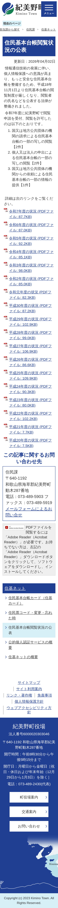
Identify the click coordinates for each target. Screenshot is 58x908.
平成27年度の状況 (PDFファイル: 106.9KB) (30, 348)
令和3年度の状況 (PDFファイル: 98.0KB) (31, 268)
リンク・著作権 (19, 695)
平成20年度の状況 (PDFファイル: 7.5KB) (30, 443)
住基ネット (48, 29)
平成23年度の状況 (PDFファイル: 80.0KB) (30, 402)
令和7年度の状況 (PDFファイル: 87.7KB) (31, 214)
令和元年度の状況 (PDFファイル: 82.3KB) (30, 295)
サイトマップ (29, 683)
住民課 (30, 29)
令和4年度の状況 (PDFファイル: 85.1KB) (31, 254)
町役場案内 (29, 797)
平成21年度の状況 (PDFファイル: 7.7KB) (30, 429)
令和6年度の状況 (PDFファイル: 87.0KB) (31, 227)
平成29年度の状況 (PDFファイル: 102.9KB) (30, 321)
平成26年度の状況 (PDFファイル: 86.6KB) (30, 362)
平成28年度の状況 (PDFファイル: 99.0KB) (30, 335)
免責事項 (44, 695)
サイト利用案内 (29, 689)
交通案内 (29, 812)
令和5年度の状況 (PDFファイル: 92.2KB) (31, 241)
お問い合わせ (29, 826)
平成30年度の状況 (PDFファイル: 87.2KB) (30, 308)
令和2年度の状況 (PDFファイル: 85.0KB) (31, 281)
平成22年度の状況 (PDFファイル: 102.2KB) (30, 416)
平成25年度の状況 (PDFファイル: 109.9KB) (30, 375)
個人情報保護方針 (29, 701)
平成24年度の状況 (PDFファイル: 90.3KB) (30, 389)
